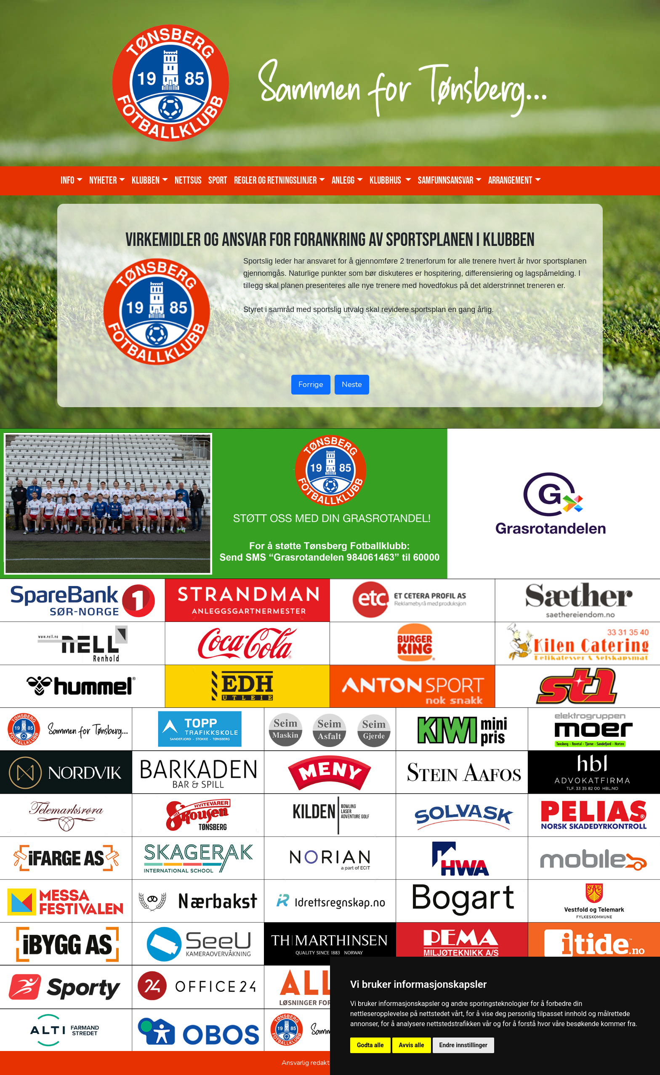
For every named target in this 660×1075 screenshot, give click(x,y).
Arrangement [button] (510, 181)
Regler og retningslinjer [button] (275, 181)
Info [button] (67, 181)
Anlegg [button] (343, 181)
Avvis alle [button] (411, 1045)
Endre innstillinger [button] (463, 1045)
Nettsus (188, 181)
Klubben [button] (146, 181)
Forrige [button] (310, 384)
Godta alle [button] (370, 1045)
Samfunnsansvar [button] (445, 181)
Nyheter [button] (103, 181)
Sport (217, 181)
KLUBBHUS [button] (386, 181)
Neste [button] (352, 384)
